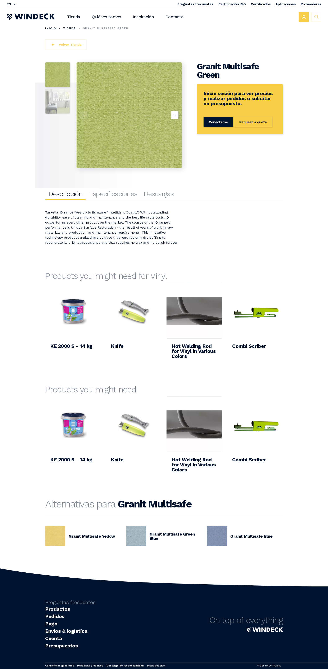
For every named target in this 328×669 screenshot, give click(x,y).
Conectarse (218, 122)
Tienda (73, 16)
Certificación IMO (232, 4)
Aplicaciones (285, 4)
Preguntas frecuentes (195, 4)
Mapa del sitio (156, 665)
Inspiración (143, 16)
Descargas (158, 194)
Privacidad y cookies (90, 665)
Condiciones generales (59, 665)
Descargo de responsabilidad (125, 665)
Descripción (65, 194)
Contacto (174, 16)
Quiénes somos (106, 16)
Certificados (260, 4)
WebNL (276, 665)
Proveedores (311, 4)
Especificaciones (113, 194)
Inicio (50, 28)
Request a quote (253, 122)
